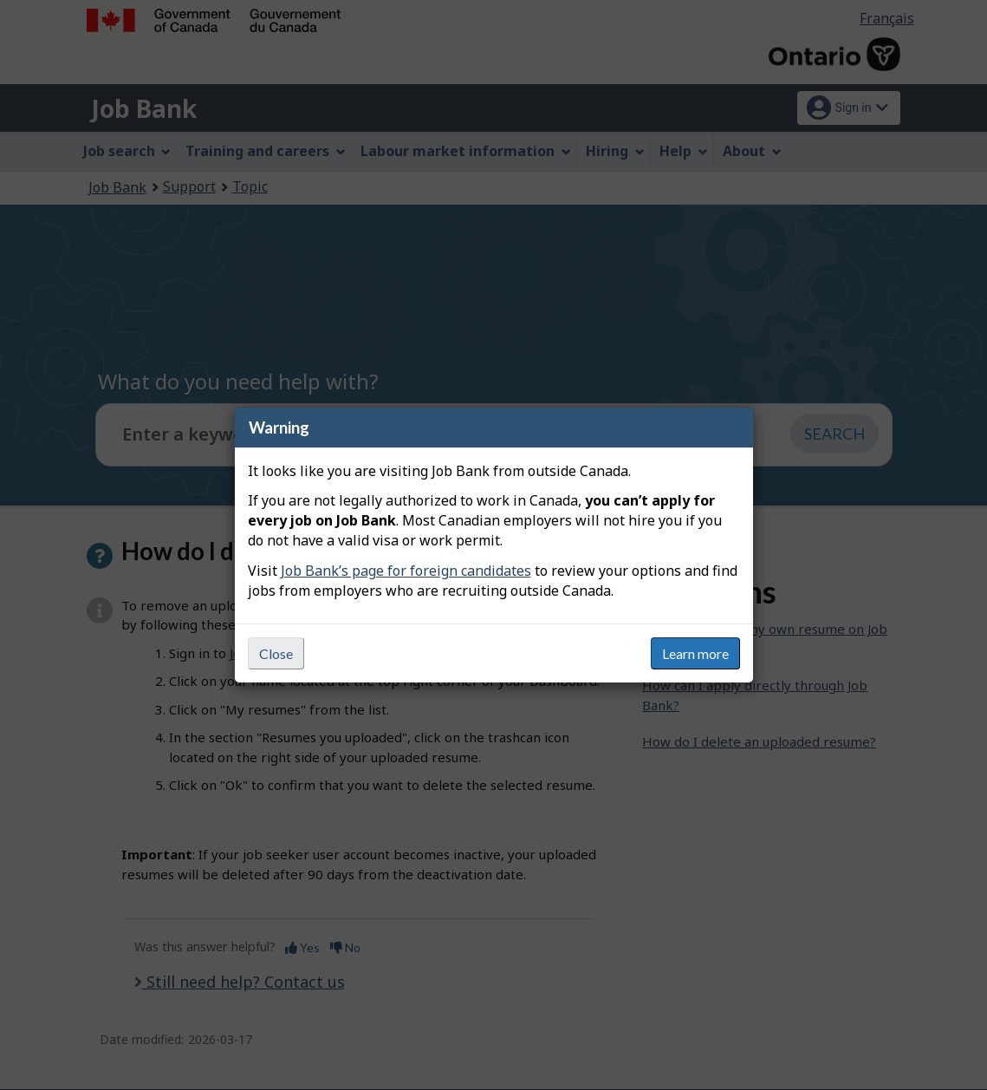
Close (276, 653)
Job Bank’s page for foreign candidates (406, 570)
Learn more (695, 653)
